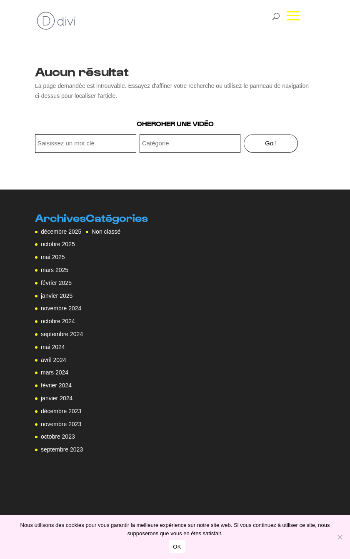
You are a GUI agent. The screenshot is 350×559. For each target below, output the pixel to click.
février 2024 (56, 385)
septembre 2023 (62, 449)
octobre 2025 (58, 244)
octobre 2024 (58, 321)
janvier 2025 (56, 295)
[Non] (339, 537)
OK (177, 547)
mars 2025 (54, 270)
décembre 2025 (61, 231)
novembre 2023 (61, 424)
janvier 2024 (56, 398)
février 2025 (56, 283)
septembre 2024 (62, 334)
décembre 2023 (61, 411)
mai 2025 (53, 257)
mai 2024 (53, 347)
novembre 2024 (61, 308)
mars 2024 (54, 372)
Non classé (106, 231)
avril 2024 (53, 360)
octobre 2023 (58, 436)
